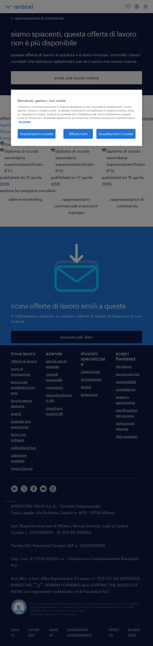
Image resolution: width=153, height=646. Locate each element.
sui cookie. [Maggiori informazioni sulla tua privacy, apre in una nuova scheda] (25, 121)
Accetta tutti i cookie (116, 134)
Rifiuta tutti (78, 134)
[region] (76, 118)
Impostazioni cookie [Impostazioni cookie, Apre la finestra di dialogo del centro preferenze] (36, 134)
